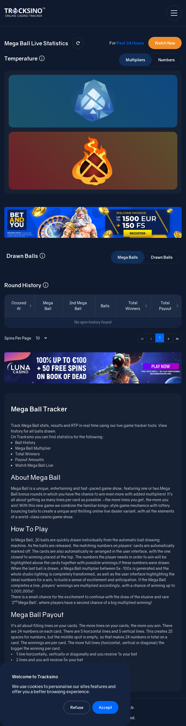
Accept (105, 707)
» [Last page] (177, 338)
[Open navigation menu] (174, 13)
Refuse (76, 707)
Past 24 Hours (130, 42)
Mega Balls (128, 257)
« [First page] (142, 338)
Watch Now (165, 43)
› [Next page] (168, 338)
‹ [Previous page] (151, 338)
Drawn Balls (162, 257)
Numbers (166, 59)
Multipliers (135, 59)
